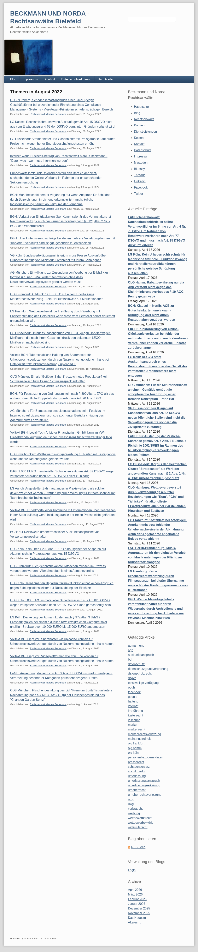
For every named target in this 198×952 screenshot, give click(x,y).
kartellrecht (135, 715)
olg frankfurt (136, 743)
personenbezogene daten (145, 757)
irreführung (135, 710)
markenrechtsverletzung (144, 734)
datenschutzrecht (140, 673)
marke (132, 724)
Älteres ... (134, 922)
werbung (134, 813)
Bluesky (139, 168)
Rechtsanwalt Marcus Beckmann (48, 114)
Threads (139, 175)
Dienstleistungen (145, 131)
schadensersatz (139, 766)
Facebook (141, 187)
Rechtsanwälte (144, 119)
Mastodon (141, 162)
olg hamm (135, 748)
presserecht (136, 762)
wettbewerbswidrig (141, 822)
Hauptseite (105, 79)
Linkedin (140, 181)
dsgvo (132, 678)
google (132, 696)
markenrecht (136, 729)
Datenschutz (142, 150)
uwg (131, 804)
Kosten (139, 137)
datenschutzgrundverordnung (148, 668)
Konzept (139, 125)
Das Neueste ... (138, 917)
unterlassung (137, 776)
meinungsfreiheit (139, 738)
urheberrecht (137, 790)
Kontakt (49, 79)
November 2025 (139, 913)
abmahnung (136, 645)
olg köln (133, 752)
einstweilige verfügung (143, 682)
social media (136, 771)
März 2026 (135, 894)
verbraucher (136, 808)
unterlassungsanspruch (144, 780)
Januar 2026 (136, 903)
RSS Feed (138, 847)
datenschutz (136, 664)
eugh (131, 687)
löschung (134, 720)
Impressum (30, 79)
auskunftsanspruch (141, 654)
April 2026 (135, 889)
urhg (131, 799)
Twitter (138, 193)
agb (130, 650)
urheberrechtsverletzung (144, 794)
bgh (130, 659)
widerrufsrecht (137, 827)
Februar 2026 (137, 899)
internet (133, 706)
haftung (133, 701)
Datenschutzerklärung (76, 79)
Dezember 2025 (139, 908)
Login (132, 870)
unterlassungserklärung (144, 785)
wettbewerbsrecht (140, 818)
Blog (13, 79)
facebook (134, 692)
